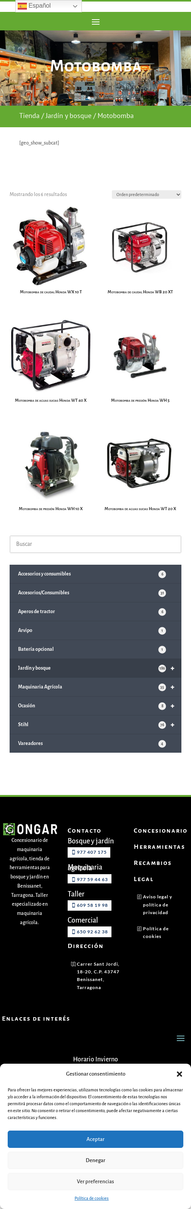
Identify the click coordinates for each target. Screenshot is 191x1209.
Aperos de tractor (92, 625)
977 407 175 (92, 865)
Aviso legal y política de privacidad (157, 917)
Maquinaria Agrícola (99, 700)
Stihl (99, 737)
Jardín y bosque (68, 129)
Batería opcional (92, 663)
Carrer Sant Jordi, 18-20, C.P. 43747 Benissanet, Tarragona (98, 988)
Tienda (29, 129)
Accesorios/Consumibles (92, 606)
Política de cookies (92, 1198)
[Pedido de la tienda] (146, 209)
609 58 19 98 (92, 918)
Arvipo (92, 644)
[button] (179, 1074)
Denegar (95, 1160)
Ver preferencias (95, 1181)
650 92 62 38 (92, 945)
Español (34, 6)
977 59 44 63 (92, 892)
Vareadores (92, 757)
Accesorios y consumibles (92, 587)
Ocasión (99, 719)
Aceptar (95, 1139)
